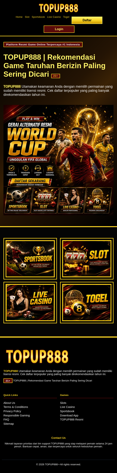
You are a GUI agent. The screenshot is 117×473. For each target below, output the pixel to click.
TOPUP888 (12, 86)
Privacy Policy (12, 411)
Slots (63, 402)
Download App (69, 415)
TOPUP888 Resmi (71, 419)
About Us (9, 402)
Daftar (87, 20)
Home (19, 16)
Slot (27, 16)
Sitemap (8, 423)
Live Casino (54, 16)
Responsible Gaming (16, 415)
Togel (66, 16)
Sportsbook (38, 16)
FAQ (6, 419)
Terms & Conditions (15, 406)
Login (59, 29)
